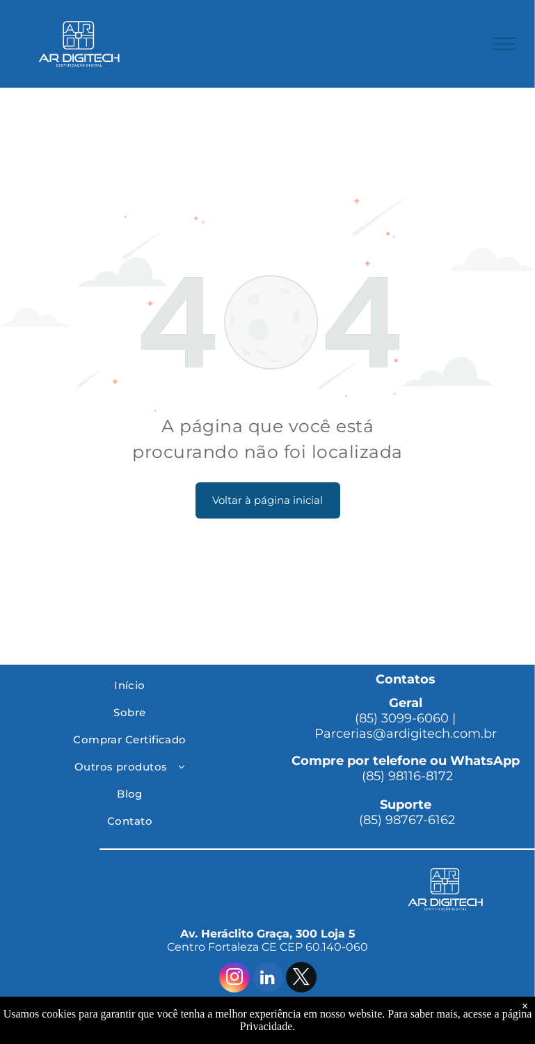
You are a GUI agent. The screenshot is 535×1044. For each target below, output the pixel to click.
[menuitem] (129, 685)
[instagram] (234, 979)
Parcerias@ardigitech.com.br (405, 733)
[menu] (504, 44)
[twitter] (301, 979)
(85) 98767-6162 (405, 820)
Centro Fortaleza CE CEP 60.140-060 (267, 947)
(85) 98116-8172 (405, 776)
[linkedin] (268, 979)
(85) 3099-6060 (402, 718)
